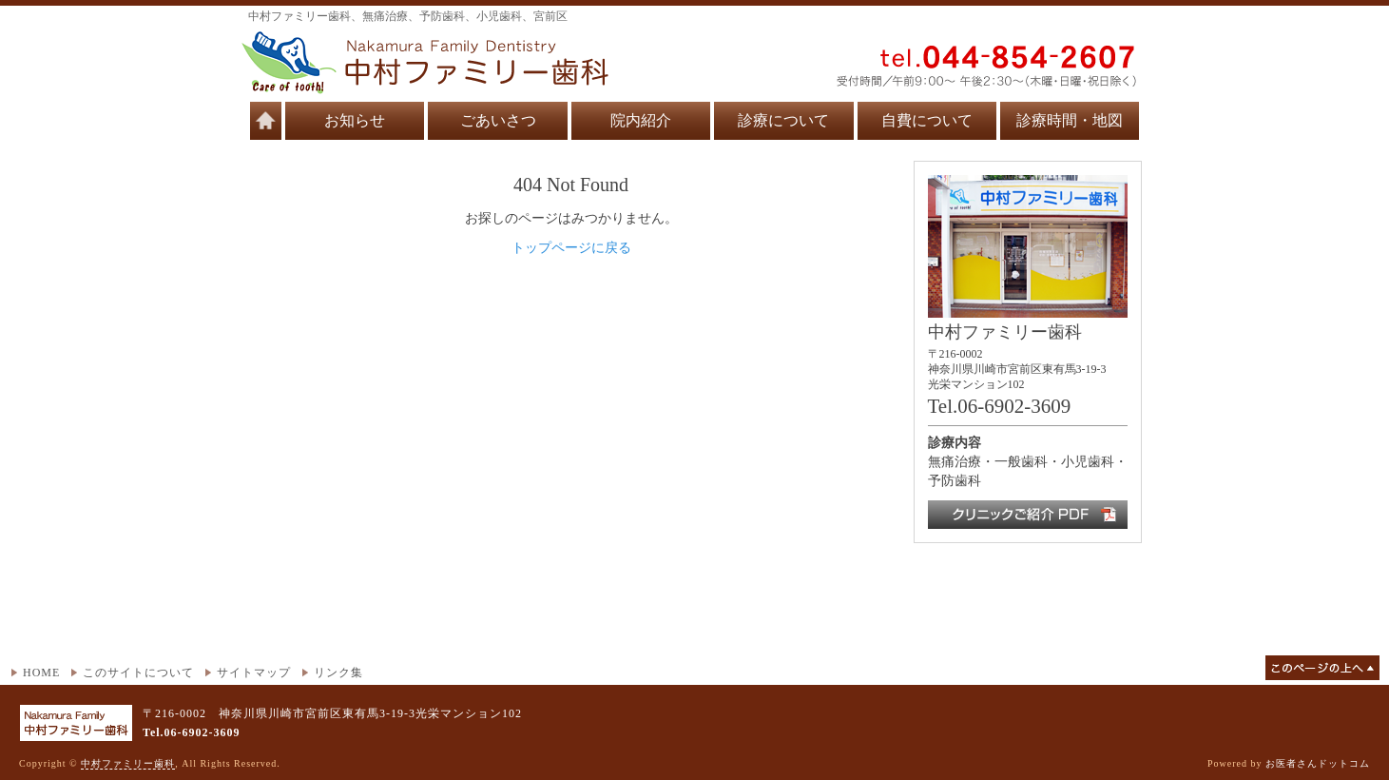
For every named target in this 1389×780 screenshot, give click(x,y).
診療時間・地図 (1069, 120)
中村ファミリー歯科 (128, 763)
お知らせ (354, 120)
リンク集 (338, 672)
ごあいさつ (498, 120)
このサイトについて (138, 672)
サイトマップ (254, 672)
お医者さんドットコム (1317, 763)
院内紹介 (640, 120)
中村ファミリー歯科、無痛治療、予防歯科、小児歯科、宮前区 (408, 16)
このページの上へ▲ (1322, 667)
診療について (783, 120)
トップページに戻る (571, 248)
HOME (41, 672)
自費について (927, 120)
